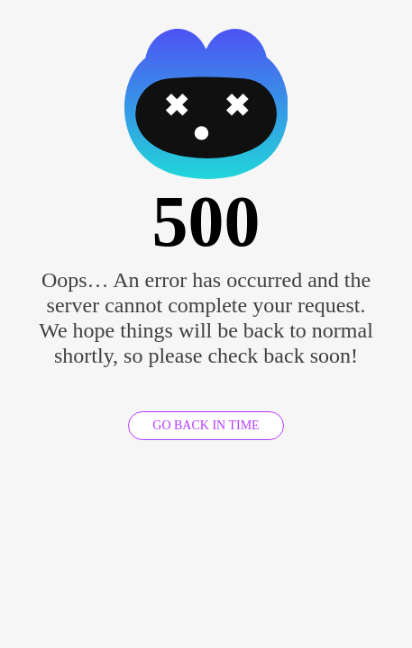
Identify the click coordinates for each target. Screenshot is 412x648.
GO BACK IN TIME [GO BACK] (205, 425)
